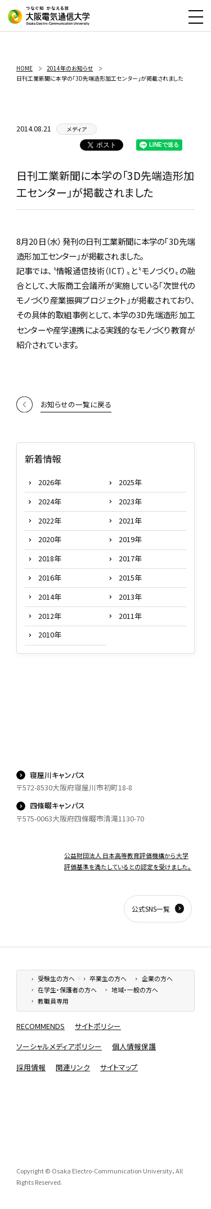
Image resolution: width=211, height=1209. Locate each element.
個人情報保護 (134, 1046)
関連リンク (73, 1067)
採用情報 (31, 1067)
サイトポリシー (98, 1026)
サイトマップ (119, 1067)
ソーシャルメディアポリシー (59, 1046)
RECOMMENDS (40, 1026)
